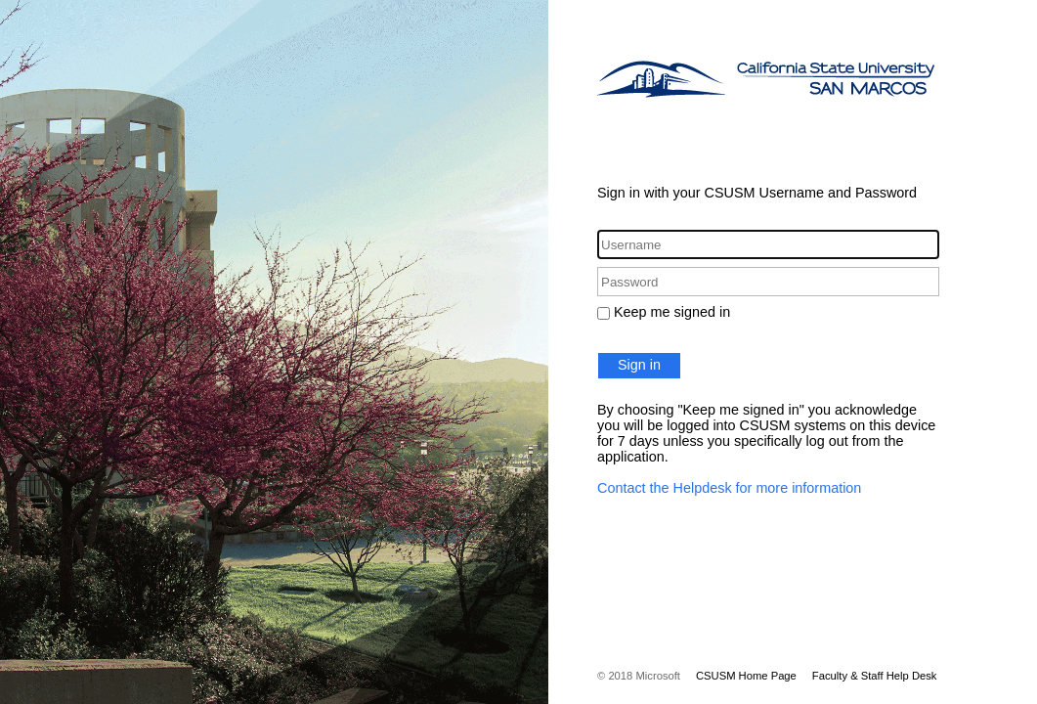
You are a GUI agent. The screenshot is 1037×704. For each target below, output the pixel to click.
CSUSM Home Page (746, 676)
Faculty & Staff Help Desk (874, 676)
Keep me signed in (672, 312)
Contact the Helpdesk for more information (729, 488)
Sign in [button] (639, 365)
